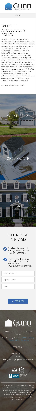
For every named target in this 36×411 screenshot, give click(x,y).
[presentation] (16, 294)
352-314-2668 (20, 353)
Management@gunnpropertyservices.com (18, 360)
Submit (18, 301)
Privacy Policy (14, 340)
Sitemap (31, 338)
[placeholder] (18, 273)
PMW (24, 338)
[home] (18, 6)
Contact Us (25, 340)
